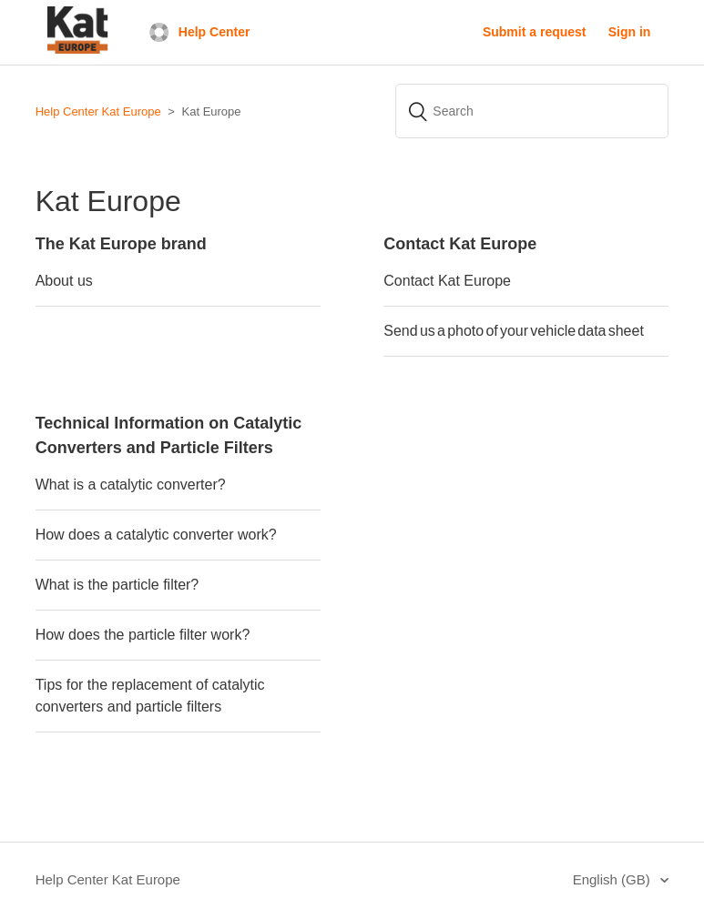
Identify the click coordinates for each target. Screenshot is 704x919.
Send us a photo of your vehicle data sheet (513, 330)
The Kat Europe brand (121, 244)
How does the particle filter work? (145, 634)
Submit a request (535, 32)
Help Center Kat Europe (98, 111)
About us (64, 280)
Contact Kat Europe (459, 244)
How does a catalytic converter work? (156, 534)
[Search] (531, 111)
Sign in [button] (629, 32)
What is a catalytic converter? (131, 484)
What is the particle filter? (117, 584)
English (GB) (613, 879)
